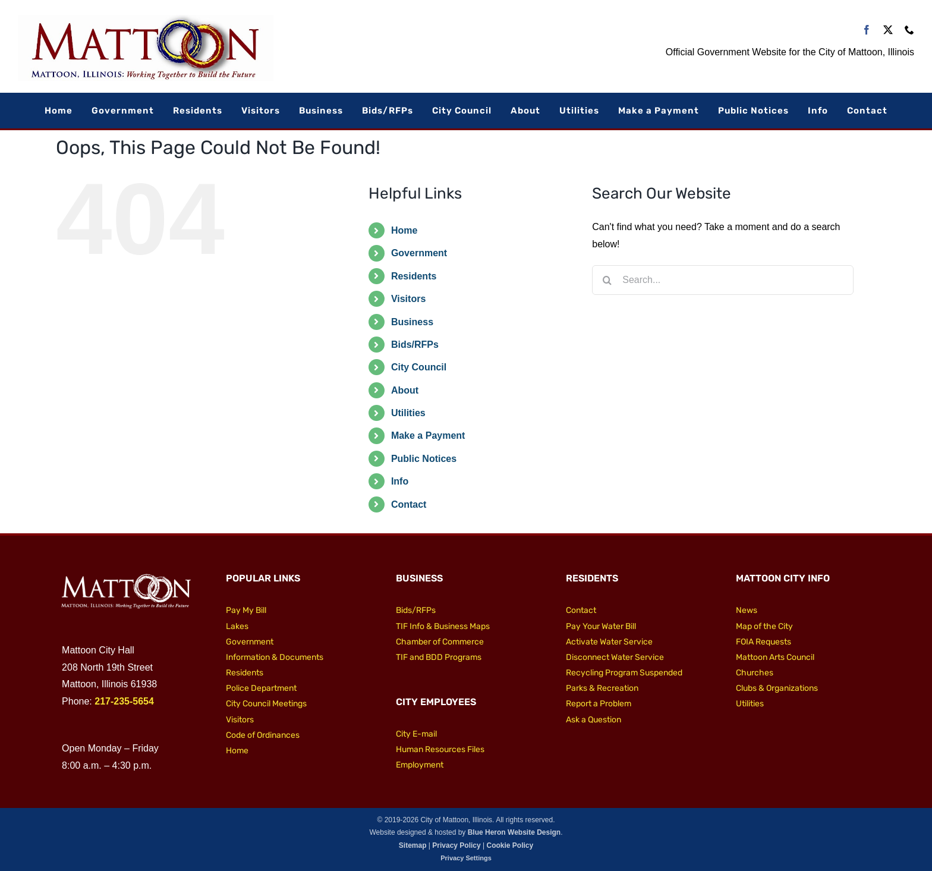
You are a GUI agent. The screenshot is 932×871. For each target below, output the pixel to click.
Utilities (408, 413)
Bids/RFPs (415, 344)
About (404, 390)
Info (399, 481)
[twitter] (888, 29)
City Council (418, 367)
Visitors (408, 299)
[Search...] (723, 280)
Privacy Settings (466, 857)
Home (404, 230)
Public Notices (423, 459)
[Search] (607, 280)
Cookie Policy (509, 845)
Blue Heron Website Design (514, 832)
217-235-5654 (124, 701)
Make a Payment (428, 435)
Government (419, 253)
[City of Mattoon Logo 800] (145, 19)
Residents (413, 276)
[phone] (909, 29)
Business (412, 322)
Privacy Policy (456, 845)
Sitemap (413, 845)
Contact (409, 504)
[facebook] (866, 29)
